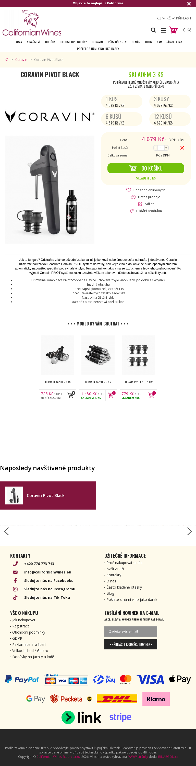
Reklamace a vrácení (29, 644)
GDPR (17, 638)
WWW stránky (138, 756)
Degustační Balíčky (73, 42)
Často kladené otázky (124, 587)
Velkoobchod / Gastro (30, 650)
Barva (18, 42)
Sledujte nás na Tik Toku (47, 597)
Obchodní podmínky (28, 632)
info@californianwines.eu (47, 572)
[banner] (32, 22)
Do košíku (146, 168)
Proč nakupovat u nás (124, 562)
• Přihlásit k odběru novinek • (131, 644)
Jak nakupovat (23, 619)
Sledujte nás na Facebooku (49, 580)
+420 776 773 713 (39, 563)
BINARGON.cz (168, 756)
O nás (136, 42)
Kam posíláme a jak (169, 42)
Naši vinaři (115, 568)
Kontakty (113, 574)
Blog (148, 42)
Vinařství (33, 42)
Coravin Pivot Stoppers (138, 382)
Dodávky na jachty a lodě (33, 656)
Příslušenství (117, 42)
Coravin (97, 42)
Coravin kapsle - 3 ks (57, 382)
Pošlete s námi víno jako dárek (98, 49)
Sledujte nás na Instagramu (49, 589)
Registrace (21, 626)
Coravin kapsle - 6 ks (98, 382)
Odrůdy (50, 42)
